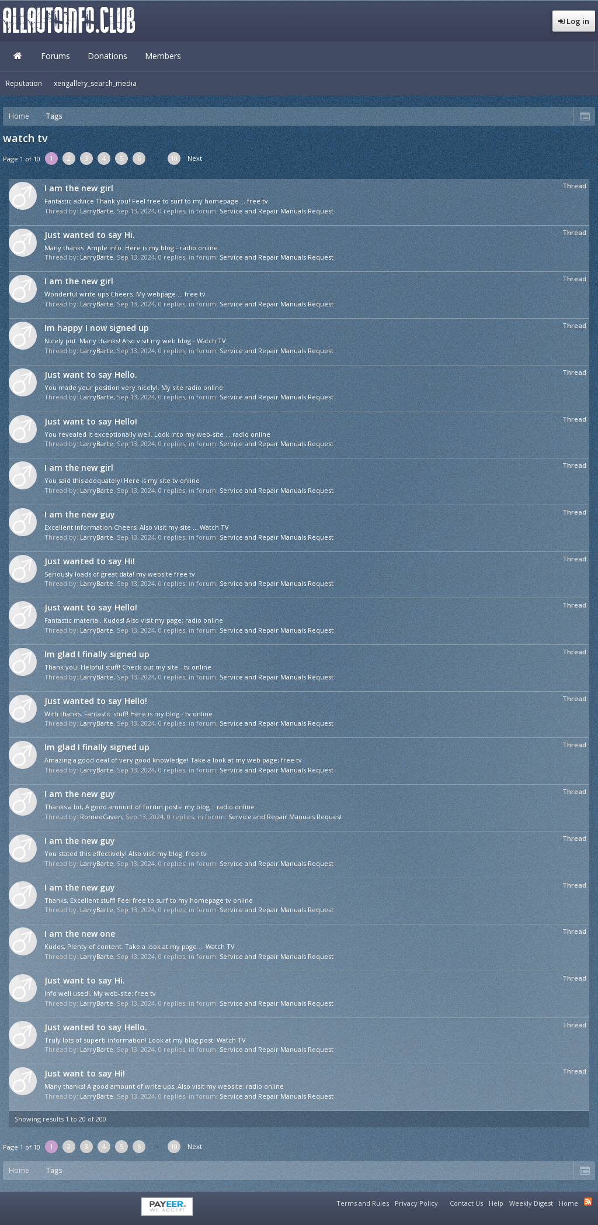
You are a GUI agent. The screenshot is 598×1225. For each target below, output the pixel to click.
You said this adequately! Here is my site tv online (122, 480)
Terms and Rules (362, 1203)
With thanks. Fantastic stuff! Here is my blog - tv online (128, 713)
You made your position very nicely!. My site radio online (133, 387)
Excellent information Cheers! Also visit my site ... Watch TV (136, 527)
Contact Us (466, 1203)
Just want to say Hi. (84, 980)
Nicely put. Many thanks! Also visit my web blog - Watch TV (135, 340)
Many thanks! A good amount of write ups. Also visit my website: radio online (164, 1086)
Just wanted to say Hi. (89, 234)
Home (17, 56)
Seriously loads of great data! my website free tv (119, 574)
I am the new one (79, 933)
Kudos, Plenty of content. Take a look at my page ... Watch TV (139, 946)
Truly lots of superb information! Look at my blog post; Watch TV (145, 1040)
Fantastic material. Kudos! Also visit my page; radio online (133, 620)
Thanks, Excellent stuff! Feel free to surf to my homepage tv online (148, 900)
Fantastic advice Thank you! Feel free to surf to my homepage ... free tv (156, 200)
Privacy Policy (416, 1203)
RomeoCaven (101, 816)
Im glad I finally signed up (97, 654)
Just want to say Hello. (90, 374)
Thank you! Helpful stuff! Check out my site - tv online (127, 666)
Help (496, 1203)
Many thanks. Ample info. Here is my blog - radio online (131, 247)
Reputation (24, 83)
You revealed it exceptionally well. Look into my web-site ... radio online (157, 434)
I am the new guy (79, 514)
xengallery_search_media (95, 83)
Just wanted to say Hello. (95, 1027)
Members (163, 55)
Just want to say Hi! (84, 1073)
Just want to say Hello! (90, 421)
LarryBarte (96, 210)
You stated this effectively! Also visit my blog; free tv (125, 853)
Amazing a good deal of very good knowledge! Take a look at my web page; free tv (173, 759)
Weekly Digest (531, 1203)
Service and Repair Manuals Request (276, 210)
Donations (107, 55)
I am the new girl (78, 188)
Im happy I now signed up (96, 327)
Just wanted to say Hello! (95, 700)
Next (194, 158)
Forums (55, 55)
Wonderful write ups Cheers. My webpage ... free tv (125, 293)
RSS (588, 1202)
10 (174, 158)
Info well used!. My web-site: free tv (100, 993)
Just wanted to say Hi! (89, 561)
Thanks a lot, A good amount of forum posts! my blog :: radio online (149, 806)
